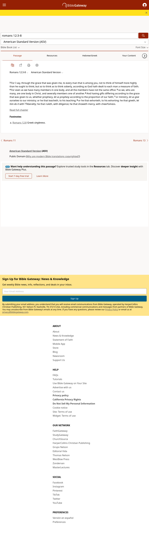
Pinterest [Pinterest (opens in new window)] (57, 490)
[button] (145, 5)
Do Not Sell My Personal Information (74, 403)
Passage (7, 55)
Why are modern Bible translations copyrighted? (53, 156)
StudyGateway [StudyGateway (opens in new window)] (60, 435)
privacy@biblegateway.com (15, 312)
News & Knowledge (63, 335)
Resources (21, 55)
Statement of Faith (63, 339)
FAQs (55, 375)
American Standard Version (25, 151)
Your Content (57, 55)
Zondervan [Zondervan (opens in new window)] (58, 463)
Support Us (59, 360)
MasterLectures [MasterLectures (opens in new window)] (61, 467)
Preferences (59, 522)
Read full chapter (19, 110)
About (56, 331)
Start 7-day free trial (18, 175)
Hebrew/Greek (38, 55)
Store (55, 347)
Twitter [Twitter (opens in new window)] (56, 498)
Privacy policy (61, 395)
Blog (55, 351)
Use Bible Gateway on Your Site (70, 383)
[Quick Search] (69, 35)
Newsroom (59, 356)
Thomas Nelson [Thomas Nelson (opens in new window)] (61, 455)
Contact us (58, 391)
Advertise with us (62, 387)
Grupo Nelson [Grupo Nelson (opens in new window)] (60, 447)
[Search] (143, 35)
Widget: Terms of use (64, 415)
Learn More (42, 175)
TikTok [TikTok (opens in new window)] (56, 494)
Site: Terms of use (62, 411)
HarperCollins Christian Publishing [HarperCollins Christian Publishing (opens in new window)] (71, 443)
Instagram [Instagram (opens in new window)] (58, 486)
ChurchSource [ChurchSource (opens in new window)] (60, 439)
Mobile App (59, 343)
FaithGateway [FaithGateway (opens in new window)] (60, 430)
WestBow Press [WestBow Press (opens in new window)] (61, 459)
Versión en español (63, 518)
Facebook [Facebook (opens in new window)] (58, 482)
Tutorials (57, 379)
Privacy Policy (111, 309)
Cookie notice (60, 407)
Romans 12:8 (20, 122)
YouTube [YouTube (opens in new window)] (57, 502)
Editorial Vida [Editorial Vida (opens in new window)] (60, 451)
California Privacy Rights (67, 399)
